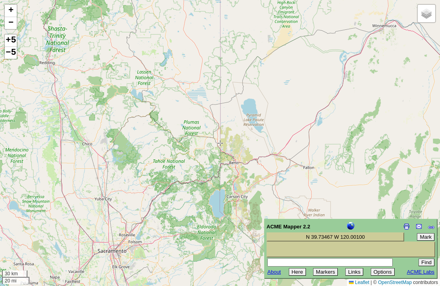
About (274, 272)
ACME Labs (420, 272)
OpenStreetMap (395, 282)
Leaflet (359, 282)
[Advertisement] (42, 229)
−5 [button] (11, 53)
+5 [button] (11, 40)
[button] (11, 11)
